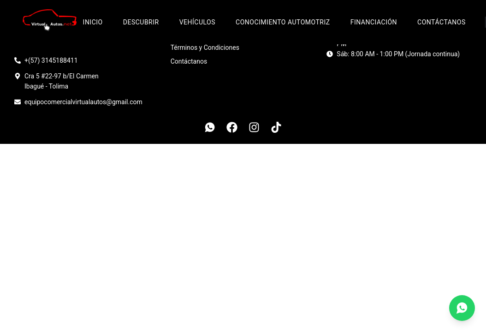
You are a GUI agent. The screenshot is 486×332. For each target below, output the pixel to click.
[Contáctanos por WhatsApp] (462, 308)
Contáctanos (441, 22)
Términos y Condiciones (205, 47)
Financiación (373, 22)
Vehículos (197, 22)
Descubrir (141, 22)
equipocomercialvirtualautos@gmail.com (83, 102)
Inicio (93, 22)
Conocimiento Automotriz (283, 22)
